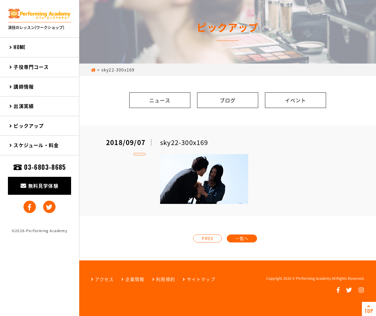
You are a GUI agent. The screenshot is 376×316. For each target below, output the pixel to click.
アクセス (102, 279)
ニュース (159, 100)
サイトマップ (199, 279)
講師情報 (21, 86)
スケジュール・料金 (34, 145)
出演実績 (21, 105)
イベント (295, 100)
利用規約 (163, 279)
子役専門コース (29, 66)
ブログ (228, 100)
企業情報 (132, 279)
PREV (207, 238)
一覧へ (242, 238)
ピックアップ (26, 125)
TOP (369, 309)
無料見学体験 (39, 185)
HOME (17, 47)
